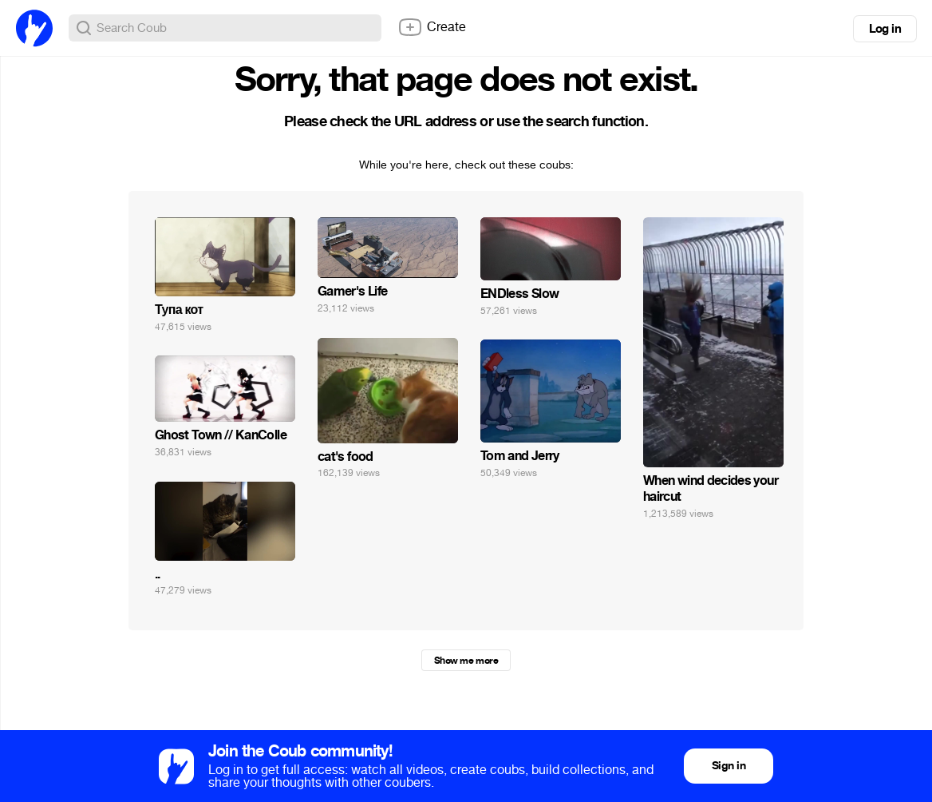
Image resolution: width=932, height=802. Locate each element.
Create (431, 27)
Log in (885, 29)
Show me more (466, 660)
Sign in (728, 765)
